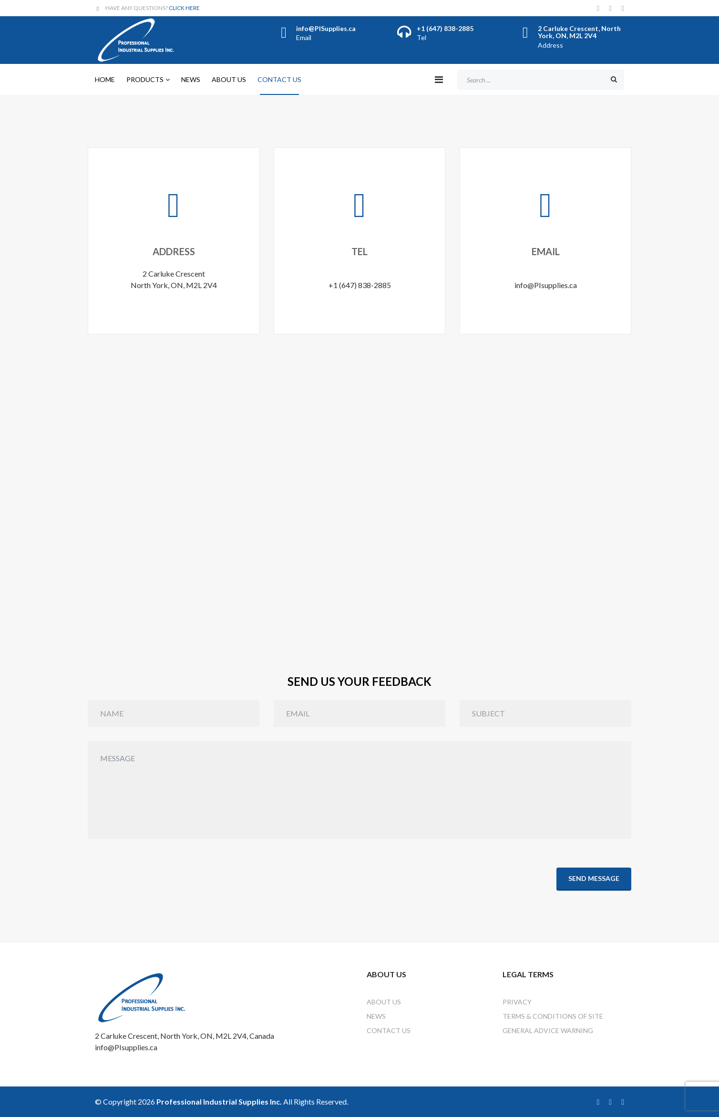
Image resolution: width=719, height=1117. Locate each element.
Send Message (593, 878)
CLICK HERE (184, 7)
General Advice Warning (548, 1030)
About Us (229, 79)
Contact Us (279, 79)
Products (145, 79)
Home (105, 79)
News (190, 79)
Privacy (517, 1002)
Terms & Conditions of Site (553, 1016)
